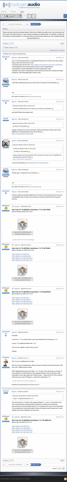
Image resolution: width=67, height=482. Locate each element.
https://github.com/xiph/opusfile (21, 256)
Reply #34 (17, 288)
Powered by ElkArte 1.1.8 (5, 478)
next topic (61, 50)
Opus (27, 24)
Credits (13, 478)
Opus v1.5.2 (35, 24)
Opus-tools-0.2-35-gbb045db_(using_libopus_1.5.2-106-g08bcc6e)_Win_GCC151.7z (23, 450)
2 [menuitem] (12, 43)
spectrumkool (5, 332)
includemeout (5, 358)
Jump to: (54, 468)
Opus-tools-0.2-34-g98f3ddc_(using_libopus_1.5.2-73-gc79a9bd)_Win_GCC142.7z (23, 278)
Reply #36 (14, 358)
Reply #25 (14, 57)
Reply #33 (17, 245)
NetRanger (5, 206)
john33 (5, 79)
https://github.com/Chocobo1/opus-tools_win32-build (46, 65)
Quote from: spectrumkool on (25, 396)
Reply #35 (14, 332)
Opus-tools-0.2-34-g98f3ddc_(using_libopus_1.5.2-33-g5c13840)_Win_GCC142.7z (23, 232)
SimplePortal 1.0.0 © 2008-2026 (23, 478)
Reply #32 (17, 206)
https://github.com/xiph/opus (20, 254)
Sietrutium (5, 57)
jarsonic (6, 140)
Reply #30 (14, 169)
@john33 (14, 61)
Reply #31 (14, 191)
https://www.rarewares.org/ (34, 96)
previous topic (54, 50)
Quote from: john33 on (24, 106)
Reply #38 (17, 417)
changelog (17, 361)
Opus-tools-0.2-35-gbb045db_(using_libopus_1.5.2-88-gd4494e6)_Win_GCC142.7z (23, 321)
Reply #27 (14, 101)
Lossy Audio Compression (15, 24)
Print (62, 43)
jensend (6, 391)
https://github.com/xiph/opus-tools (22, 260)
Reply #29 (14, 140)
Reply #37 (14, 391)
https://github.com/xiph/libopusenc (22, 258)
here (38, 38)
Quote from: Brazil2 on (24, 145)
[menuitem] (6, 43)
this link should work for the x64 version (36, 163)
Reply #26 (14, 79)
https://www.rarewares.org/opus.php (22, 134)
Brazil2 (5, 118)
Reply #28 (14, 119)
